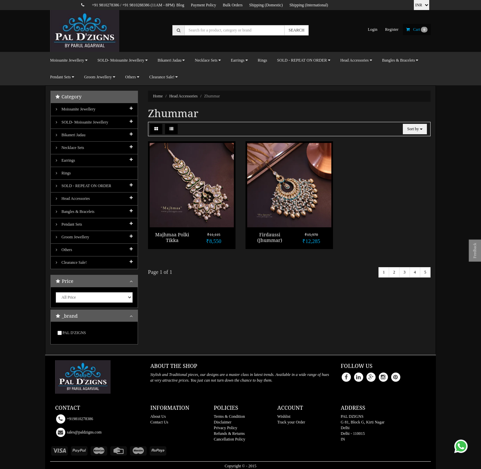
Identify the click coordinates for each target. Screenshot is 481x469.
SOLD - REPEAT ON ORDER (83, 185)
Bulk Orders (233, 5)
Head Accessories (183, 96)
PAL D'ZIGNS (74, 332)
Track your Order (291, 422)
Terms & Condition (229, 416)
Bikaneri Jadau (71, 135)
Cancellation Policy (229, 439)
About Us (158, 416)
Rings (262, 60)
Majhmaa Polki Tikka (172, 237)
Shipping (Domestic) (266, 5)
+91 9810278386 (105, 5)
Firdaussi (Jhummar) (269, 237)
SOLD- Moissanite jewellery (82, 122)
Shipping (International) (308, 5)
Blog (180, 5)
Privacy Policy (225, 427)
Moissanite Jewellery (76, 109)
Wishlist (284, 416)
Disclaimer (222, 422)
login (372, 29)
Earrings (65, 160)
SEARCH (296, 30)
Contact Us (159, 422)
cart (417, 29)
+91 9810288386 (136, 5)
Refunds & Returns (229, 433)
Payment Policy (203, 5)
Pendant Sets (69, 224)
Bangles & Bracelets (75, 211)
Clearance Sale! (71, 262)
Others (64, 249)
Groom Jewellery (72, 237)
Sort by (415, 129)
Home (158, 96)
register (391, 29)
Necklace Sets (70, 147)
